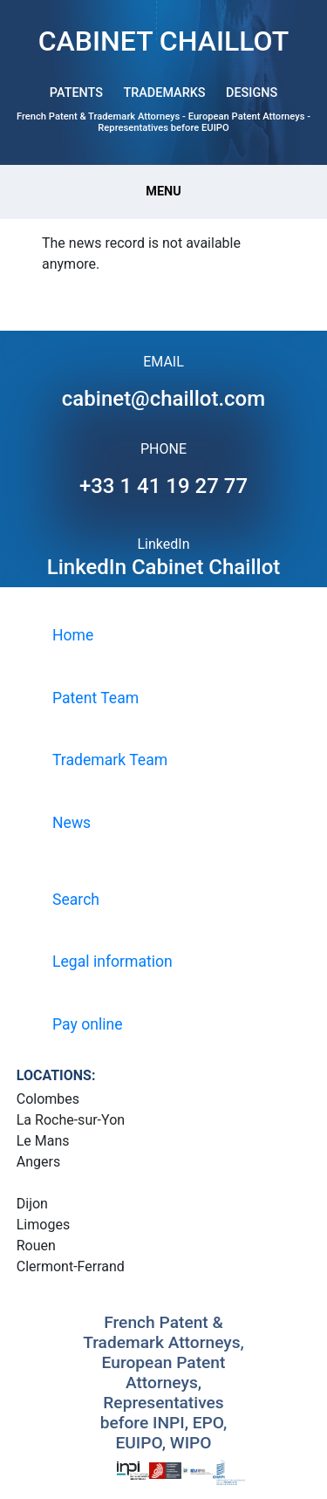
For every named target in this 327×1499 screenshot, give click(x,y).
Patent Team (95, 698)
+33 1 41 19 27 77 (163, 486)
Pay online (87, 1024)
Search (75, 899)
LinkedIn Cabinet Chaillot (164, 567)
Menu (163, 191)
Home (72, 635)
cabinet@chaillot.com (163, 399)
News (71, 823)
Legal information (112, 961)
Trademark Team (109, 760)
